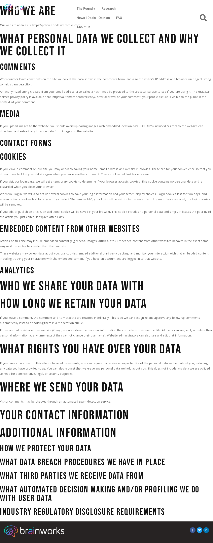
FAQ (119, 18)
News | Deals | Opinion (93, 18)
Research (109, 8)
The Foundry (86, 8)
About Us (83, 27)
